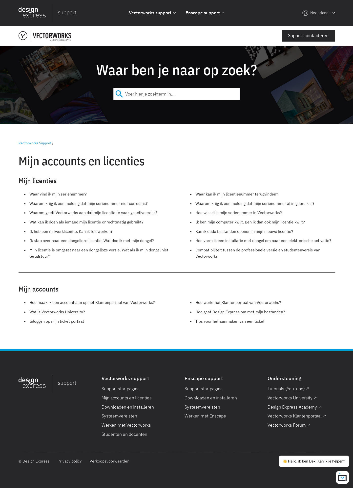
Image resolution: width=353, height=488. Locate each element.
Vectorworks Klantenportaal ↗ (297, 416)
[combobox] (176, 94)
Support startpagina (121, 388)
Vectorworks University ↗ (292, 398)
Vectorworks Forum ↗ (289, 425)
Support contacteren (308, 35)
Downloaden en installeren (128, 407)
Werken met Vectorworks (126, 425)
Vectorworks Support (35, 143)
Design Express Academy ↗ (294, 407)
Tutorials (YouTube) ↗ (288, 388)
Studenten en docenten (124, 434)
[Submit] (119, 94)
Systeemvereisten (119, 416)
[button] (152, 13)
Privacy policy (70, 461)
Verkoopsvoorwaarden (109, 461)
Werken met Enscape (205, 416)
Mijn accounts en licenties (127, 398)
